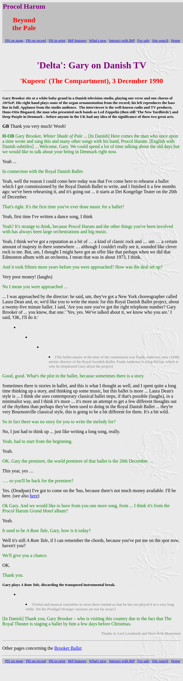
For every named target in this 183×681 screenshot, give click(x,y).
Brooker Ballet (68, 648)
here (34, 495)
